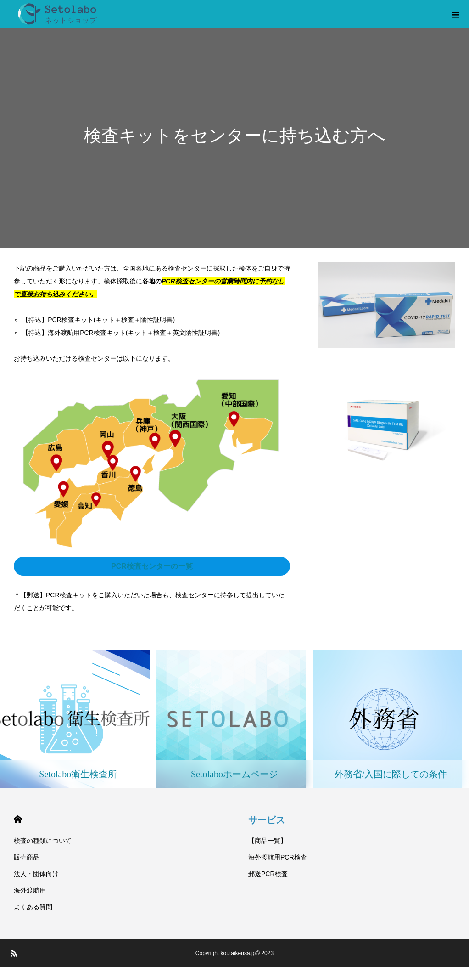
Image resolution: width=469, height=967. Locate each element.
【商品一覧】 (267, 840)
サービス (266, 820)
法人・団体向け (36, 873)
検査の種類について (43, 840)
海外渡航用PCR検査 (277, 857)
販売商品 (26, 857)
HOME (18, 819)
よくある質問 (33, 906)
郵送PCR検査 (268, 873)
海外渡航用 (30, 890)
